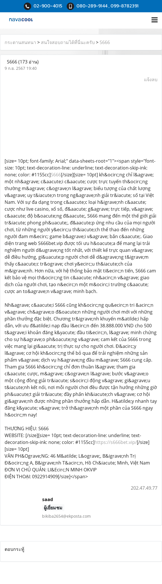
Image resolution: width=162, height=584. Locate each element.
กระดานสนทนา (20, 42)
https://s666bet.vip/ (115, 442)
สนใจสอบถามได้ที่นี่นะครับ (68, 42)
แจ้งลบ (150, 79)
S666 (105, 42)
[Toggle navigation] (154, 20)
